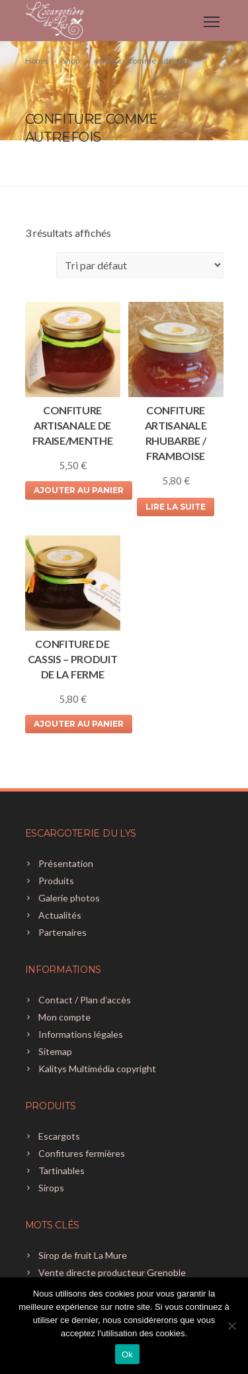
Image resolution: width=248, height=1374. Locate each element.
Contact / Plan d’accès (84, 999)
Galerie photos (69, 897)
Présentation (65, 863)
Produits (56, 880)
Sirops (51, 1187)
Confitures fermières (81, 1153)
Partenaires (62, 932)
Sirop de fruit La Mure (82, 1255)
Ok (127, 1354)
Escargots (59, 1136)
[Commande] (140, 265)
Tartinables (61, 1170)
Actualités (59, 915)
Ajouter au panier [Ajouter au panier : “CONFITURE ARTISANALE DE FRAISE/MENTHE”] (79, 490)
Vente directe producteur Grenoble (112, 1272)
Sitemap (55, 1051)
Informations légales (80, 1034)
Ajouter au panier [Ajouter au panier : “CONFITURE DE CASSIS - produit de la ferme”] (79, 724)
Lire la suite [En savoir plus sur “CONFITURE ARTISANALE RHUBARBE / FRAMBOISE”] (175, 507)
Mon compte (64, 1017)
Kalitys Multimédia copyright (97, 1068)
